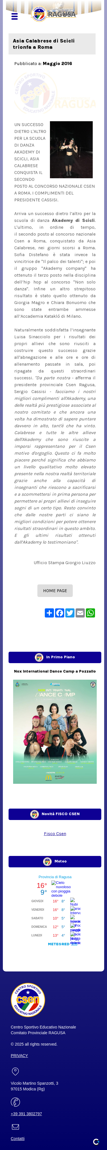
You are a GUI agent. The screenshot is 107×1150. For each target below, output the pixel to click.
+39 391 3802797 (26, 1113)
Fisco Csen (55, 833)
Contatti (18, 1138)
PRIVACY (19, 1055)
